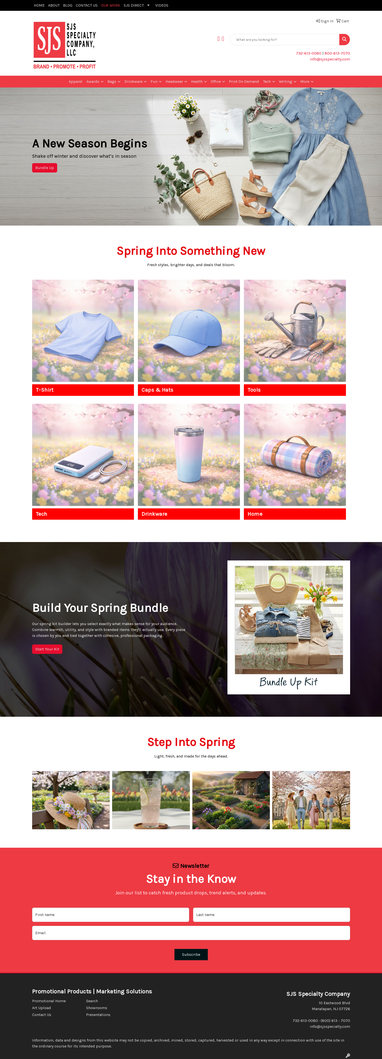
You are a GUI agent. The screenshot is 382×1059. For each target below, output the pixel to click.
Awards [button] (92, 81)
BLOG (67, 5)
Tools (254, 390)
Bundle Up (44, 167)
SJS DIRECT (134, 5)
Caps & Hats (157, 390)
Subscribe (191, 954)
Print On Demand (244, 81)
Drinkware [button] (133, 81)
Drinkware (154, 514)
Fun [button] (154, 81)
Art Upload (41, 1007)
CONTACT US (87, 5)
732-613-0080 (308, 53)
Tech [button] (267, 81)
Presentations (98, 1014)
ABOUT (54, 5)
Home (255, 514)
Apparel (75, 81)
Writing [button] (285, 81)
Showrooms (96, 1007)
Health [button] (197, 81)
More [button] (304, 81)
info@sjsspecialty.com (330, 59)
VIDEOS (161, 5)
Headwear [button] (174, 81)
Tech (41, 514)
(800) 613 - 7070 (335, 1020)
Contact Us (41, 1014)
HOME (39, 5)
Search (92, 1001)
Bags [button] (111, 81)
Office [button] (216, 81)
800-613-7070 (337, 53)
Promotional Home (49, 1001)
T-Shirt (45, 390)
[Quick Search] (285, 39)
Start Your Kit (47, 649)
